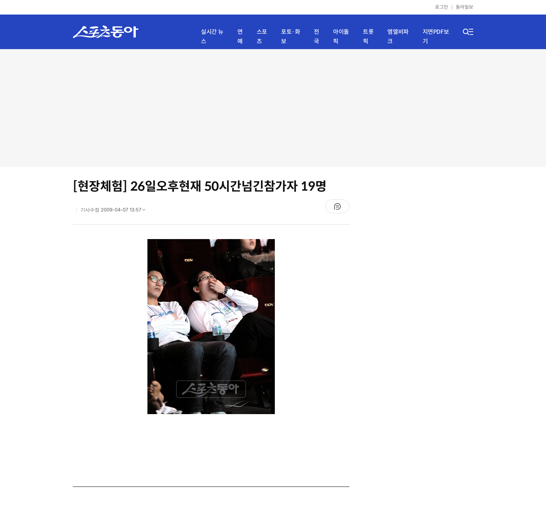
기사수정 (115, 211)
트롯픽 (368, 36)
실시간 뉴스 (212, 36)
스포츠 (262, 36)
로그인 (441, 7)
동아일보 (464, 7)
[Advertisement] (273, 107)
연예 (240, 36)
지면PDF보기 (436, 36)
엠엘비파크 (397, 36)
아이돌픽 (341, 36)
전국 (316, 36)
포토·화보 (290, 36)
